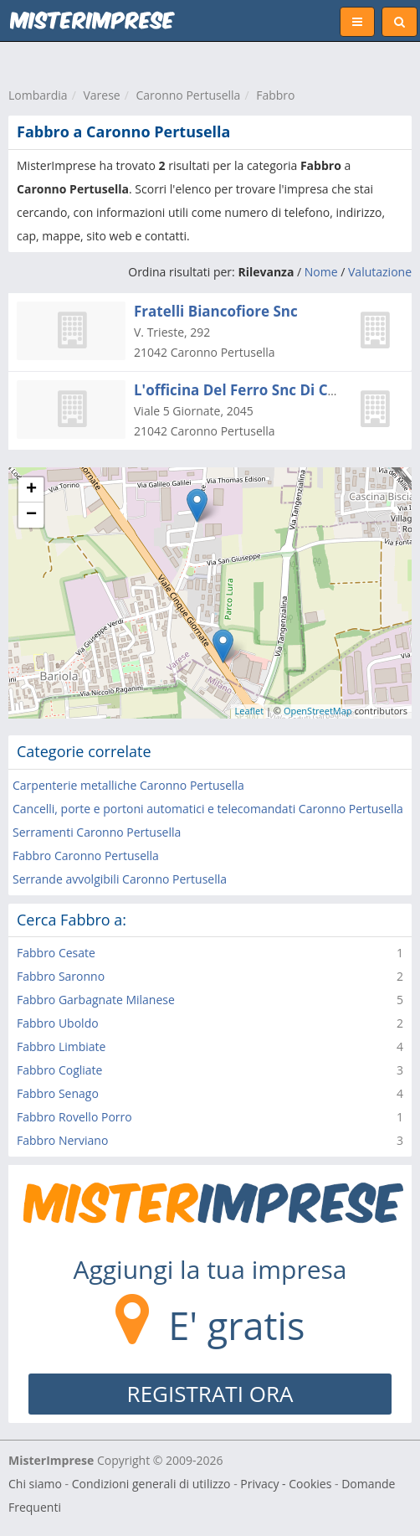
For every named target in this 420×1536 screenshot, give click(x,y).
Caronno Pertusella (188, 95)
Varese (101, 95)
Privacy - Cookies (285, 1484)
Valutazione (380, 272)
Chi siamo (35, 1484)
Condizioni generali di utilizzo (151, 1484)
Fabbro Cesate (56, 953)
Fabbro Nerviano (62, 1140)
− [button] (31, 515)
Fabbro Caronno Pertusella (86, 855)
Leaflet (249, 710)
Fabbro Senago (58, 1093)
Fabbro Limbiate (61, 1046)
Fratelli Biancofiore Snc (216, 311)
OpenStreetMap (318, 710)
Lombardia (38, 95)
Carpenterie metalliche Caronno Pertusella (128, 785)
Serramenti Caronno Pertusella (97, 832)
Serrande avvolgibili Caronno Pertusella (120, 879)
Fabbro (275, 95)
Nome (321, 272)
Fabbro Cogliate (59, 1070)
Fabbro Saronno (61, 976)
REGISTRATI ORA (210, 1394)
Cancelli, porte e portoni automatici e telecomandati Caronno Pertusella (208, 809)
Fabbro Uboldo (58, 1023)
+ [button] (31, 490)
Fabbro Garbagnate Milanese (96, 1000)
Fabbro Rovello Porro (74, 1117)
